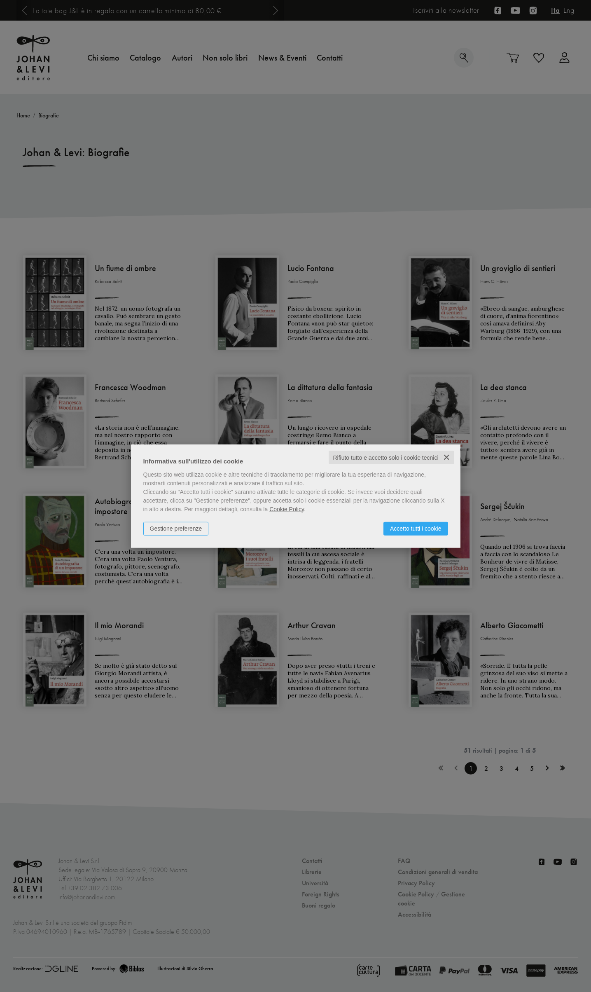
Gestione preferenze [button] (176, 528)
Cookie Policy (286, 508)
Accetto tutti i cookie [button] (415, 528)
